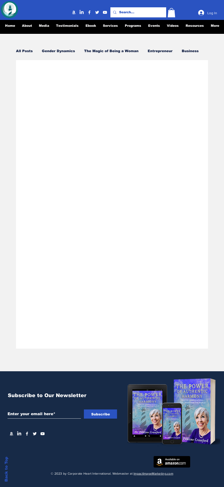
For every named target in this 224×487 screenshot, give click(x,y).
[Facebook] (89, 12)
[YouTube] (104, 12)
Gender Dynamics (58, 51)
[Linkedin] (81, 12)
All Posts (24, 51)
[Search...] (138, 12)
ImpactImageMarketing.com (153, 473)
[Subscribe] (100, 414)
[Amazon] (73, 12)
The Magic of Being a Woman (111, 51)
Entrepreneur (160, 51)
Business (190, 51)
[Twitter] (97, 12)
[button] (171, 12)
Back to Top (6, 469)
